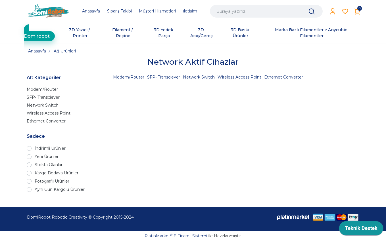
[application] (361, 229)
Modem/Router (42, 89)
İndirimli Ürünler (50, 148)
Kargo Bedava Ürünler (56, 173)
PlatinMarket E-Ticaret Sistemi (176, 235)
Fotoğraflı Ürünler (52, 181)
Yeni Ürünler (47, 156)
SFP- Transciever (43, 97)
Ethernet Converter (46, 121)
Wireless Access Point (48, 113)
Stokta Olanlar (48, 164)
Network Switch (43, 105)
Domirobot (37, 36)
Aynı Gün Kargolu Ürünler (60, 189)
